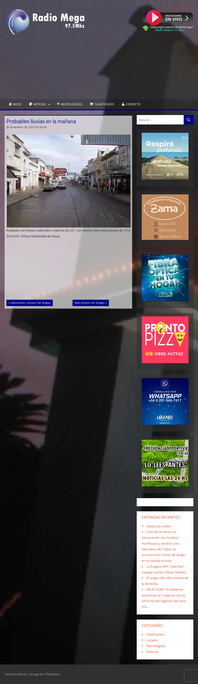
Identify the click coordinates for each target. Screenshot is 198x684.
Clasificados (155, 634)
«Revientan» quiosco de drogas (30, 302)
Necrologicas (156, 646)
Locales (152, 640)
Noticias (152, 651)
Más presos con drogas (89, 302)
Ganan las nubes (158, 526)
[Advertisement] (99, 67)
